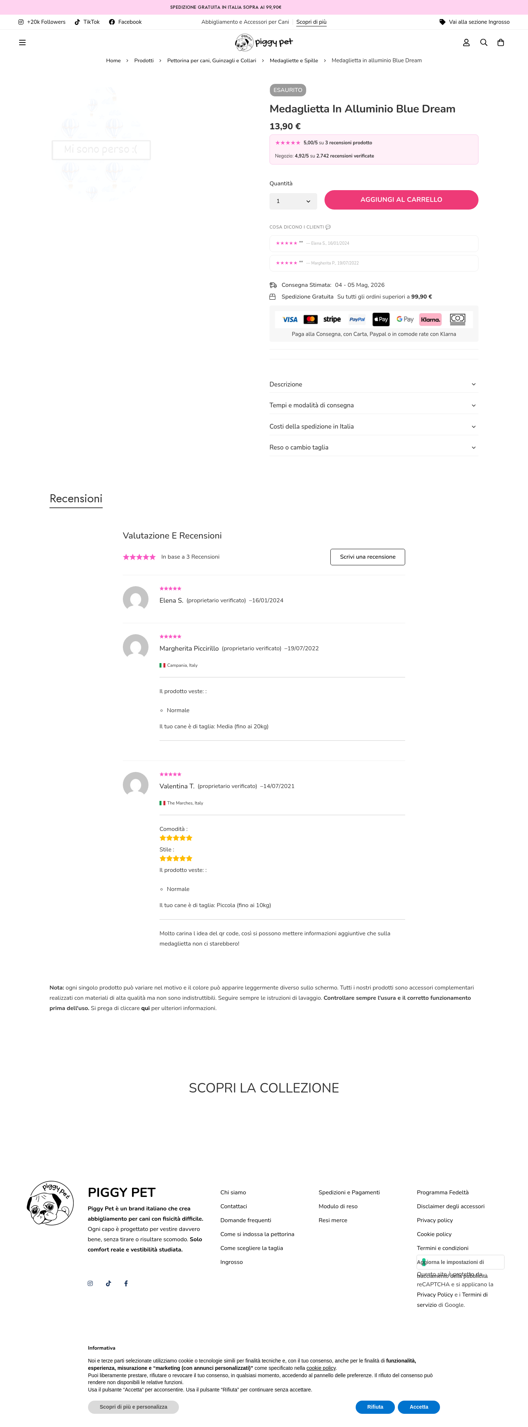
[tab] (80, 556)
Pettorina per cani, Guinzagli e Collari (211, 114)
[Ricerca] (482, 49)
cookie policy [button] (321, 1368)
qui (145, 1067)
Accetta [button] (419, 1407)
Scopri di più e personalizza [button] (133, 1407)
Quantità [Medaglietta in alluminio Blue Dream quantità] (281, 238)
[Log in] (463, 49)
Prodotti (143, 114)
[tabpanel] (264, 798)
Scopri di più (311, 22)
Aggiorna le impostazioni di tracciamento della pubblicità (452, 1323)
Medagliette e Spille (295, 114)
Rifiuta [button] (375, 1407)
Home (112, 114)
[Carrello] (500, 49)
